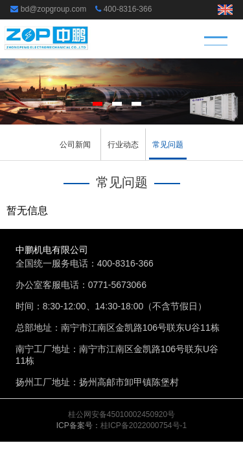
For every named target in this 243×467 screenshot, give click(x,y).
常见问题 (167, 144)
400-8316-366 (128, 9)
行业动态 (123, 144)
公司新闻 (75, 144)
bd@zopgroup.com (54, 9)
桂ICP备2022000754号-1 (143, 425)
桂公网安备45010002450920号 (121, 414)
